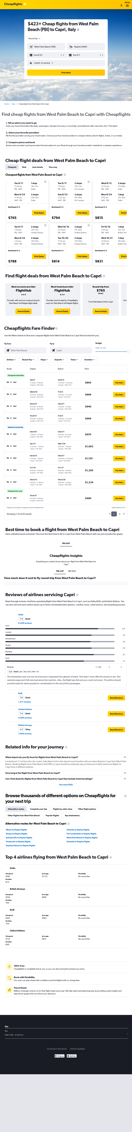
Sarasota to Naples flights (78, 841)
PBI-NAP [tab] (66, 543)
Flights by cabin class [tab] (62, 809)
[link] (23, 311)
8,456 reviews (25, 623)
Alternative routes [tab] (16, 809)
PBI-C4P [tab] (60, 571)
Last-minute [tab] (37, 167)
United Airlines (25, 709)
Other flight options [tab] (87, 809)
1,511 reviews (24, 702)
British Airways (25, 725)
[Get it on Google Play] (59, 1056)
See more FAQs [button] (66, 784)
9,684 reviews (25, 718)
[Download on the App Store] (71, 1056)
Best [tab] (24, 167)
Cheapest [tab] (12, 167)
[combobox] (34, 38)
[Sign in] (121, 5)
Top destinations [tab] (72, 815)
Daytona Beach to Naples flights (20, 845)
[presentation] (78, 29)
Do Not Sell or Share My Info (57, 1049)
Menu (127, 4)
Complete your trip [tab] (38, 809)
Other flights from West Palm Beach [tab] (24, 815)
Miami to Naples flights (16, 830)
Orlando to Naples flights (78, 830)
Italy (13, 104)
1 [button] (114, 514)
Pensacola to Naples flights (18, 841)
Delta (20, 614)
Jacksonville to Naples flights (19, 837)
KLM (20, 693)
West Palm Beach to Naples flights (82, 837)
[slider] (128, 351)
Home (6, 104)
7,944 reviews (25, 734)
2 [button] (119, 514)
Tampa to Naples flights (16, 834)
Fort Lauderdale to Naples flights (81, 834)
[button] (45, 55)
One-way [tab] (53, 167)
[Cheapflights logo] (13, 4)
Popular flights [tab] (52, 815)
